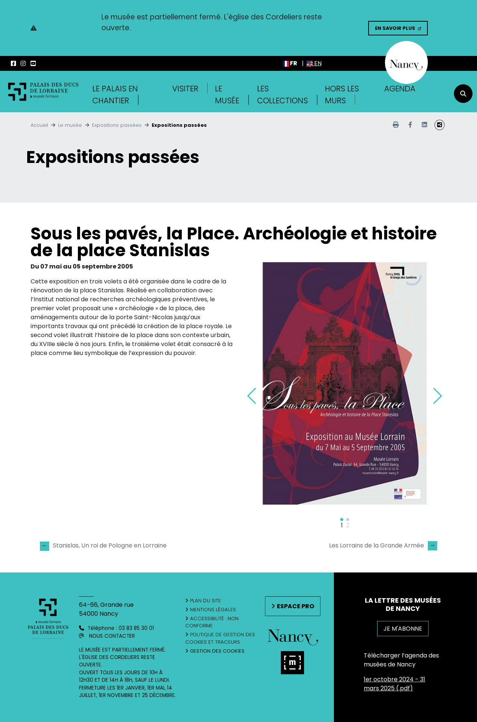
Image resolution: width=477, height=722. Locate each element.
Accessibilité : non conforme (211, 622)
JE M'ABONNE (402, 628)
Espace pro (295, 606)
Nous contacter (112, 636)
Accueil (39, 125)
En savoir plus (395, 28)
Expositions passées (117, 125)
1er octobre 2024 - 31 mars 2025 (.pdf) (394, 684)
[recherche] (463, 93)
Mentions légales (213, 609)
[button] (438, 396)
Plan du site (205, 600)
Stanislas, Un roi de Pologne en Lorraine (103, 546)
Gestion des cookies (217, 650)
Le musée (70, 125)
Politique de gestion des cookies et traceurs (220, 638)
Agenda (400, 88)
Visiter (185, 88)
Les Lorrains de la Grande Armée (383, 545)
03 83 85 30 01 (136, 628)
